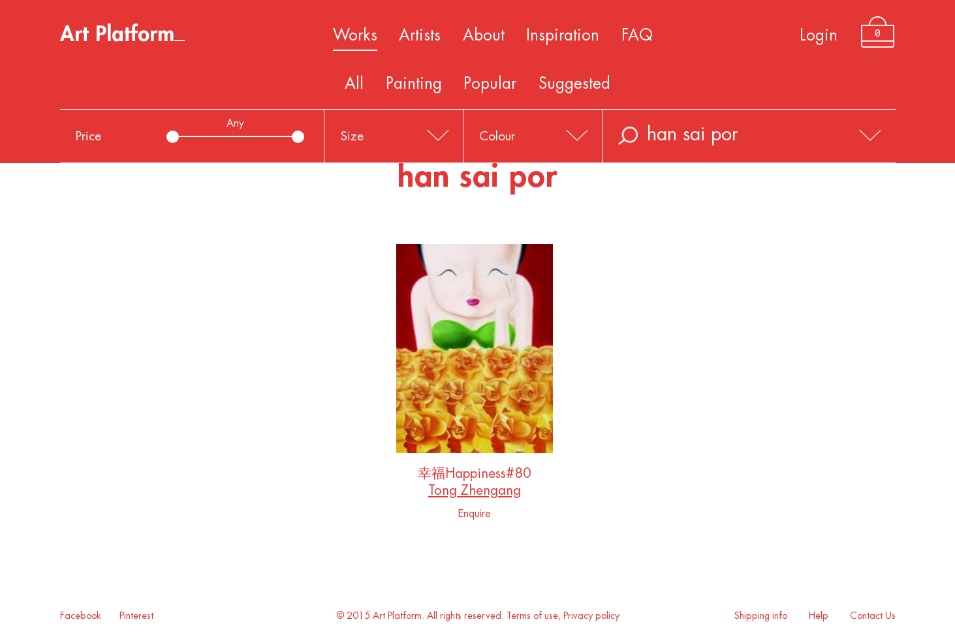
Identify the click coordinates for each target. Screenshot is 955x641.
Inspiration (562, 35)
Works (355, 35)
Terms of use (532, 616)
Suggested (574, 83)
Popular (489, 83)
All (354, 83)
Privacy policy (591, 616)
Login (819, 35)
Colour (497, 136)
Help (818, 616)
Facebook (80, 616)
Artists (420, 35)
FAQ (637, 35)
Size (352, 136)
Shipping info (760, 616)
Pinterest (136, 616)
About (484, 35)
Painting (414, 83)
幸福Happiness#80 (474, 476)
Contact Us (873, 616)
